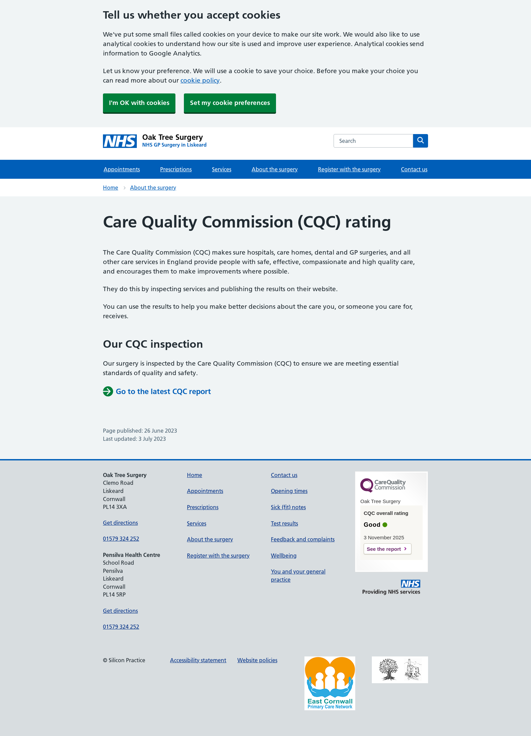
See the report (384, 549)
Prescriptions (176, 169)
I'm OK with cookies (139, 103)
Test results (284, 523)
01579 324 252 (121, 538)
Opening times (289, 491)
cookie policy (200, 80)
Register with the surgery (349, 169)
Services (221, 169)
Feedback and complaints (303, 539)
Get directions (120, 522)
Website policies (257, 660)
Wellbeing (284, 555)
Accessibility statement (198, 660)
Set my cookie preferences (230, 103)
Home (110, 187)
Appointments (122, 169)
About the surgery (275, 169)
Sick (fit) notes (288, 507)
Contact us (414, 169)
